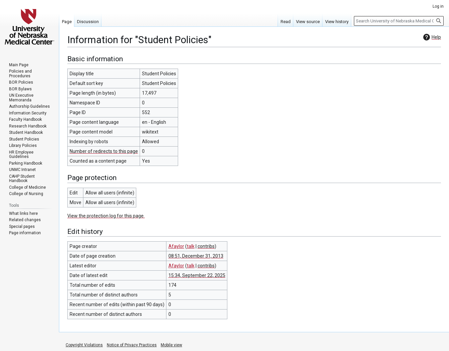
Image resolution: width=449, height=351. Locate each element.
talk (191, 246)
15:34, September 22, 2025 (196, 275)
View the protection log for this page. (106, 215)
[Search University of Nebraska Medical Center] (399, 21)
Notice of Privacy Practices (132, 345)
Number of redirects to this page (104, 151)
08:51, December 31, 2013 (195, 256)
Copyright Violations (84, 345)
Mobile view (171, 345)
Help (431, 37)
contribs (206, 246)
